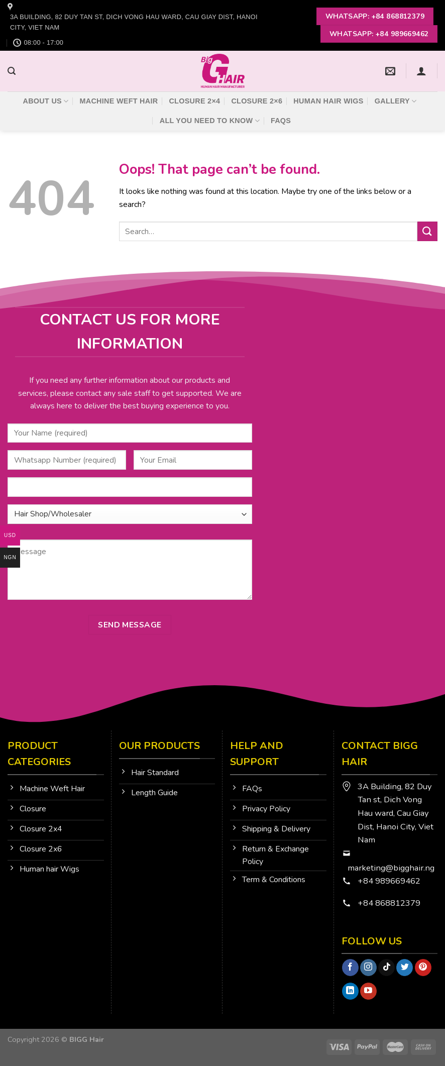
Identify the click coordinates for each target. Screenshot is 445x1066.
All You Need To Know (210, 121)
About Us (46, 101)
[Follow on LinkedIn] (350, 991)
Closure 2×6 (256, 101)
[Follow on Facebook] (350, 967)
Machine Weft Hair (118, 101)
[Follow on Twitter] (404, 967)
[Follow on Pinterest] (423, 967)
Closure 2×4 (194, 101)
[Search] (12, 71)
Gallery (396, 101)
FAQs (281, 121)
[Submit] (427, 231)
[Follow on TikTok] (386, 967)
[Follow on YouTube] (368, 991)
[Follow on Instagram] (368, 967)
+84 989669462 (389, 881)
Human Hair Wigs (328, 101)
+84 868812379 (390, 903)
